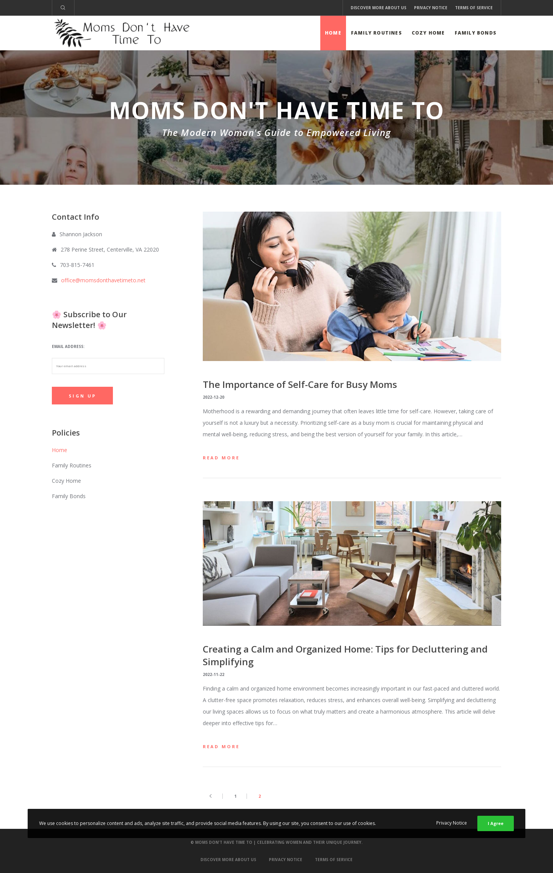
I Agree (495, 823)
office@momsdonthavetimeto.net (103, 280)
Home (59, 450)
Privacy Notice (430, 7)
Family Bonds (69, 496)
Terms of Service (474, 7)
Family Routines (71, 465)
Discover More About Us (378, 7)
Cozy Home (66, 480)
